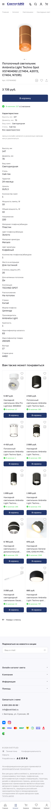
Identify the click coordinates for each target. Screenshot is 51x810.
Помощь (6, 688)
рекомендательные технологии (16, 769)
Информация (8, 681)
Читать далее (8, 796)
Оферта (5, 755)
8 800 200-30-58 (10, 705)
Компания (7, 674)
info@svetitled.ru (10, 709)
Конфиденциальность (31, 751)
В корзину (25, 98)
